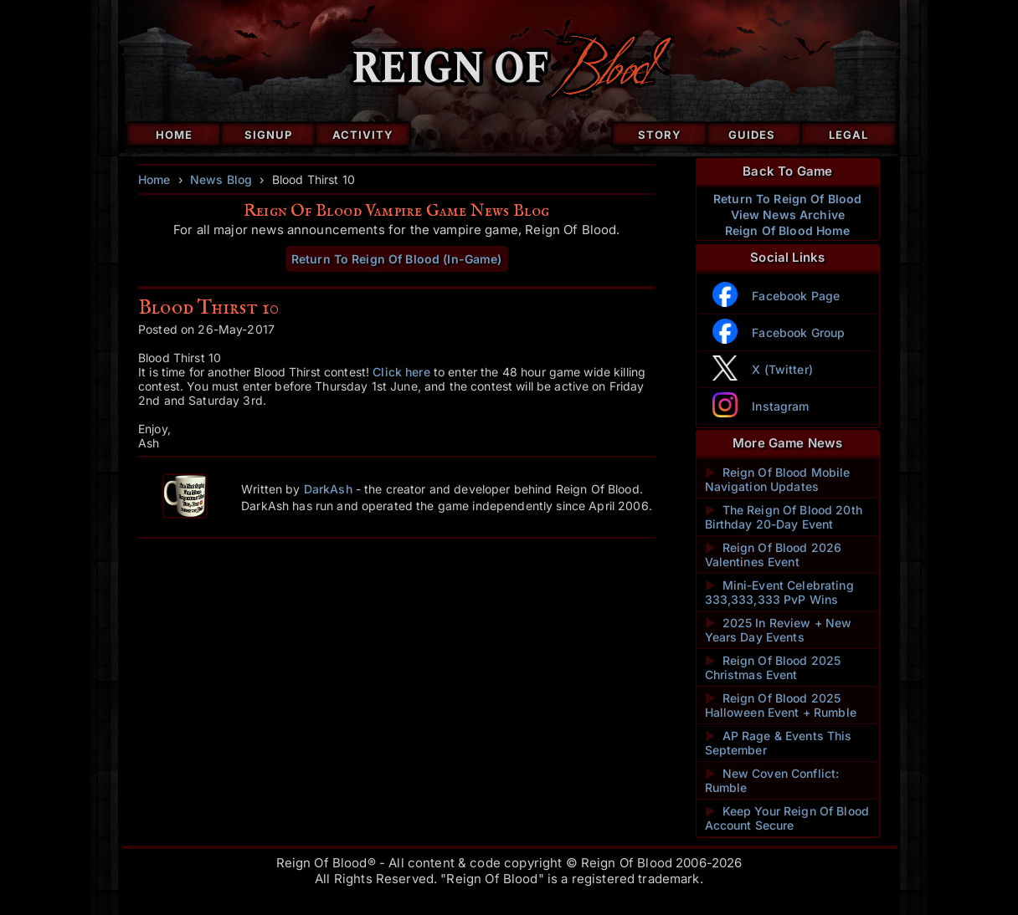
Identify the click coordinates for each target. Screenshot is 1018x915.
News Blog (221, 179)
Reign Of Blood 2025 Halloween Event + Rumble (780, 705)
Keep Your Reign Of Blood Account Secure (787, 818)
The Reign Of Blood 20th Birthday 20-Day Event (783, 517)
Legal (848, 134)
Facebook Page (796, 296)
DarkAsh (328, 489)
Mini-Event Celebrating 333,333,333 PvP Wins (779, 592)
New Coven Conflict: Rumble (772, 780)
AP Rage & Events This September (778, 742)
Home (174, 134)
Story (659, 134)
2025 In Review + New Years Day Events (778, 630)
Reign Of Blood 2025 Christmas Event (773, 667)
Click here (401, 372)
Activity (362, 134)
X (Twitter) (782, 369)
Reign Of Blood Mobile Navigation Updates (778, 479)
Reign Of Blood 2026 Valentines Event (773, 554)
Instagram (780, 406)
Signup (268, 134)
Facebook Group (798, 332)
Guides (751, 134)
